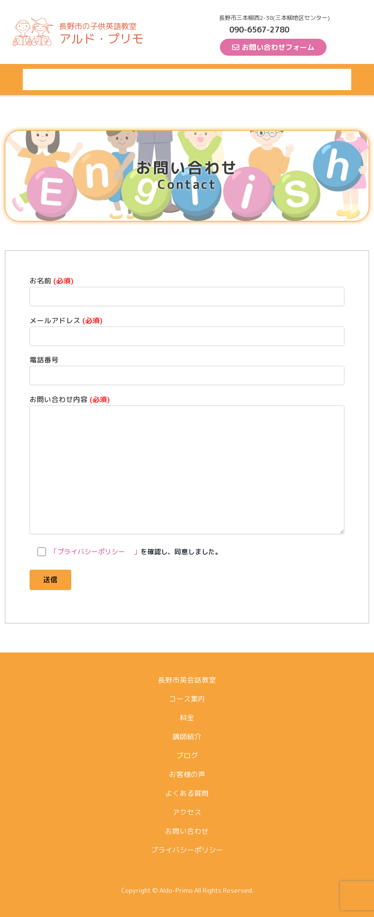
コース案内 (108, 79)
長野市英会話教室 (55, 79)
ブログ (205, 79)
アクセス (332, 79)
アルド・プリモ (101, 38)
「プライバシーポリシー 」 (95, 551)
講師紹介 (172, 79)
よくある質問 (289, 79)
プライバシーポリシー (187, 850)
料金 (142, 79)
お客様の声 (242, 79)
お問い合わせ (187, 831)
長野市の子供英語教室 (98, 26)
